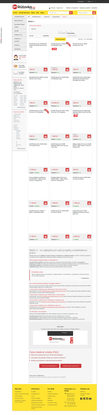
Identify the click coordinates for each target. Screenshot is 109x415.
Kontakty (94, 8)
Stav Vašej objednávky (22, 66)
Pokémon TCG (18, 35)
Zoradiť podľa (71, 33)
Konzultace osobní (52, 405)
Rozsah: (31, 35)
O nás (32, 396)
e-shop (15, 12)
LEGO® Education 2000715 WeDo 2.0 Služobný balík (37, 211)
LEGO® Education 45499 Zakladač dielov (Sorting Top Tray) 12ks (59, 145)
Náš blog (82, 391)
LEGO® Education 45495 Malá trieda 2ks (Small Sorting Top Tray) (38, 45)
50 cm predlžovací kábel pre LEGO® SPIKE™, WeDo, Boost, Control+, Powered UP (37, 179)
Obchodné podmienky (37, 400)
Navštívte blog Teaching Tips (71, 366)
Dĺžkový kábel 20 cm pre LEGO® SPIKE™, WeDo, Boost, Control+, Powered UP (82, 145)
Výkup (42, 12)
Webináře (50, 400)
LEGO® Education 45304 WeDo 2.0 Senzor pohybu (82, 178)
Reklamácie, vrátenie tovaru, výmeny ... (20, 401)
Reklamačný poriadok (36, 402)
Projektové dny (51, 396)
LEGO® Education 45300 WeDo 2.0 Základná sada (60, 78)
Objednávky (18, 391)
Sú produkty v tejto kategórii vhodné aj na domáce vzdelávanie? (48, 357)
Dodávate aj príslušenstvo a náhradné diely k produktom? (46, 360)
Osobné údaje (18, 396)
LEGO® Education (24, 12)
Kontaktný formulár (21, 73)
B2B (37, 12)
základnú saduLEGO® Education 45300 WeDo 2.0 (54, 302)
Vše (59, 33)
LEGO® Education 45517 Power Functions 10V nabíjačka (60, 111)
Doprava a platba (85, 8)
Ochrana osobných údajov (38, 405)
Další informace (21, 107)
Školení (49, 398)
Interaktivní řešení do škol (19, 26)
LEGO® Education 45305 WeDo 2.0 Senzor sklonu (60, 211)
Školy (33, 12)
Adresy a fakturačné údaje (22, 394)
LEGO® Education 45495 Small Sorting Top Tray (54, 291)
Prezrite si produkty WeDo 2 (49, 366)
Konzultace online (52, 402)
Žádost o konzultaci (72, 8)
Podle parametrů (60, 39)
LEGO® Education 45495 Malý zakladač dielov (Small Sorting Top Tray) (82, 112)
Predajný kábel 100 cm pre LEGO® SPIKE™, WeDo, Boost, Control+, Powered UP (59, 179)
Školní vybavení (18, 20)
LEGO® (16, 31)
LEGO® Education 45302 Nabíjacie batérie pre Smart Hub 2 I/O (81, 212)
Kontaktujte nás (35, 394)
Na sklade (62, 33)
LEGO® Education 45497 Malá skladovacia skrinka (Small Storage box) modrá (81, 78)
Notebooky (17, 49)
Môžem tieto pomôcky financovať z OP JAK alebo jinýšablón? (47, 355)
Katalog (50, 391)
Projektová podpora (53, 394)
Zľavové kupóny (19, 398)
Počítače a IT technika (17, 40)
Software (17, 45)
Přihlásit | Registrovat (57, 8)
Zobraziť (33, 29)
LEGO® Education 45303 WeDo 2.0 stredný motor (38, 144)
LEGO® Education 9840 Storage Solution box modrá (38, 78)
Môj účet (18, 389)
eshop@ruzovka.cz (72, 406)
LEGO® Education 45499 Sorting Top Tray (80, 44)
